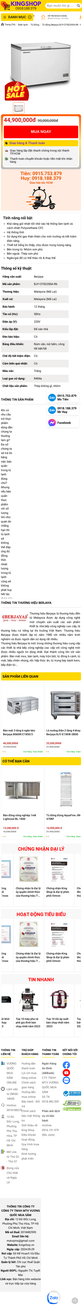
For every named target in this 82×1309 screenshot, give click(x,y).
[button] (75, 1301)
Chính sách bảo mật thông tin (31, 1115)
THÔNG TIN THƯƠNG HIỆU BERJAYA (26, 603)
